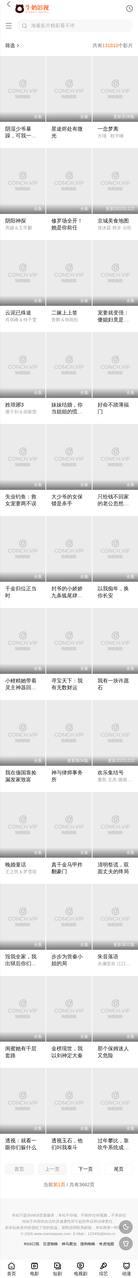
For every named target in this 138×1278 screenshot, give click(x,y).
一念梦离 (108, 129)
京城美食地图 (113, 221)
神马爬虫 (69, 1244)
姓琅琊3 (14, 405)
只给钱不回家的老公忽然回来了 (113, 503)
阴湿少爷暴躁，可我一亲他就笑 (20, 135)
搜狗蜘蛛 (87, 1244)
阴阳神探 (15, 221)
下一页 (85, 1169)
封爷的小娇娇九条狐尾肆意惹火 (67, 595)
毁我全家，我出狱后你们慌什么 (20, 963)
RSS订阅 (31, 1244)
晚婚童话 (15, 865)
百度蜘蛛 (50, 1244)
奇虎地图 (106, 1244)
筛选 (12, 45)
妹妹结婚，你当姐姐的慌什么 (67, 411)
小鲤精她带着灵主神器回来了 (20, 687)
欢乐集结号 (111, 772)
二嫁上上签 (64, 313)
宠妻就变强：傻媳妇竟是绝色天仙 (113, 319)
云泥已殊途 (18, 313)
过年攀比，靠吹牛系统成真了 (113, 1147)
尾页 (119, 1169)
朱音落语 (108, 956)
